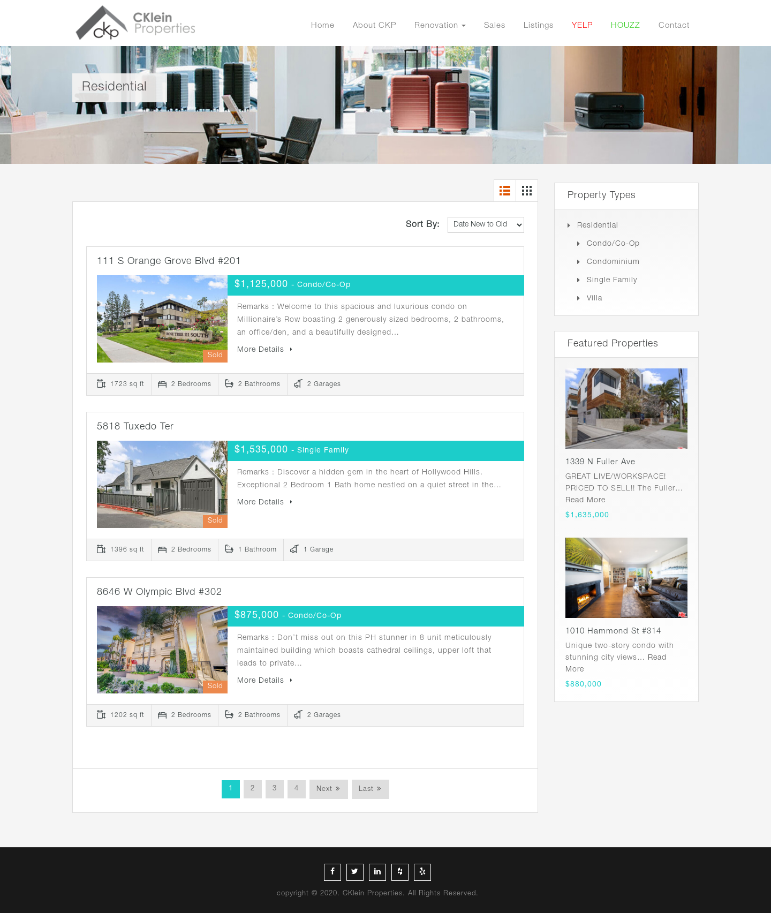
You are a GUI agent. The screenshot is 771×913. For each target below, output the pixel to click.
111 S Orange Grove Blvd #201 (169, 262)
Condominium (613, 262)
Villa (594, 299)
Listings (539, 26)
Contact (674, 26)
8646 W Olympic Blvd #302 (159, 593)
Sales (494, 26)
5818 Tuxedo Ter (135, 427)
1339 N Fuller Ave (600, 462)
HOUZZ (625, 26)
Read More (585, 500)
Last (366, 789)
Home (323, 26)
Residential (597, 226)
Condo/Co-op (613, 244)
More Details (265, 350)
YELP (582, 26)
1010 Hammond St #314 (613, 632)
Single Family (612, 280)
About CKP (374, 26)
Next (324, 789)
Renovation (436, 26)
